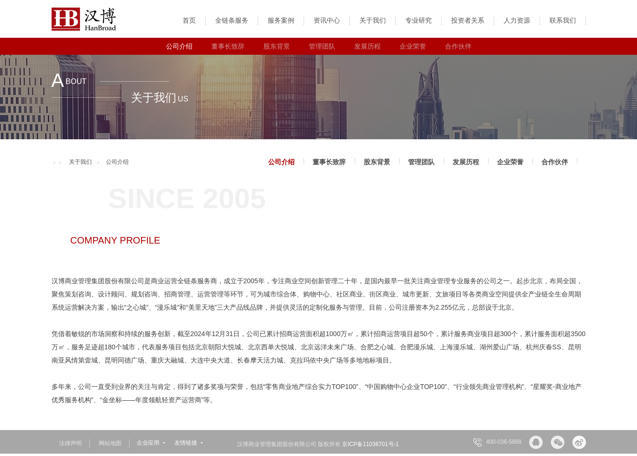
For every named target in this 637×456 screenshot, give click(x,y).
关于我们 (372, 20)
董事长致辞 (227, 46)
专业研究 (418, 20)
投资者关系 (467, 20)
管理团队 (322, 46)
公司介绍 (179, 46)
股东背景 (276, 46)
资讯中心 (327, 20)
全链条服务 (231, 20)
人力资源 (517, 20)
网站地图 (110, 443)
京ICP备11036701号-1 (370, 444)
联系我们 (563, 20)
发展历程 (367, 46)
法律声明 (70, 443)
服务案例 (281, 20)
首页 (189, 20)
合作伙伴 (458, 46)
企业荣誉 (413, 46)
